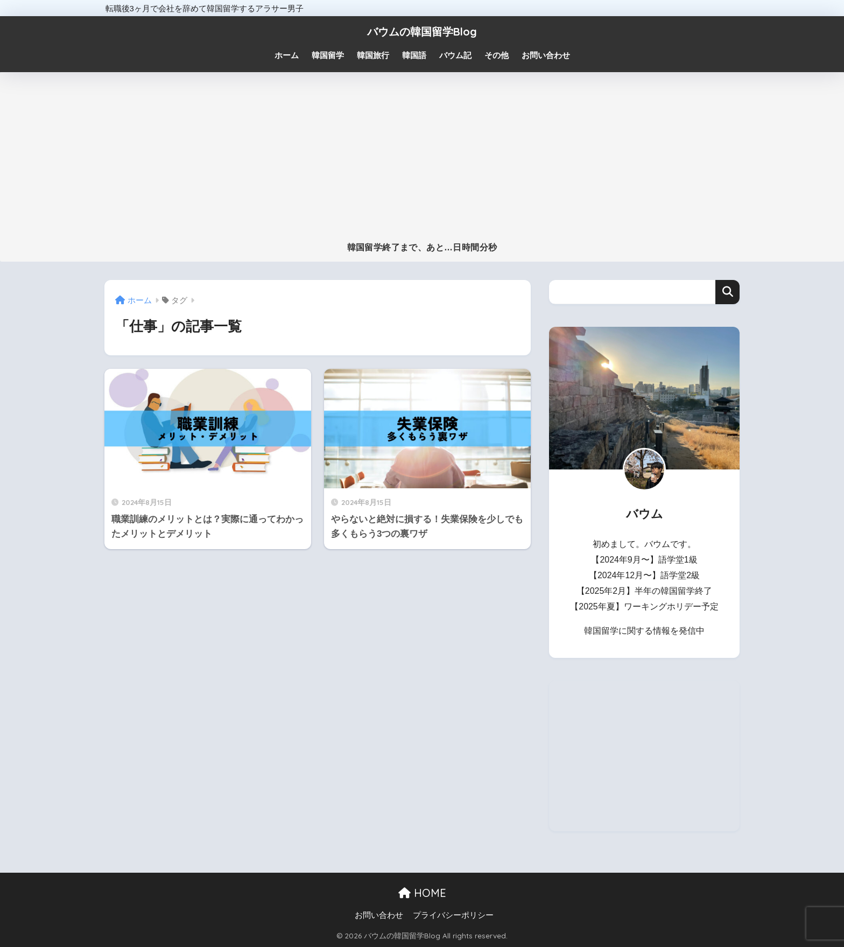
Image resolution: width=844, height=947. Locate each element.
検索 (727, 292)
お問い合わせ (379, 915)
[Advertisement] (422, 161)
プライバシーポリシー (453, 915)
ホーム (287, 55)
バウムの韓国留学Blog (422, 31)
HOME (422, 893)
